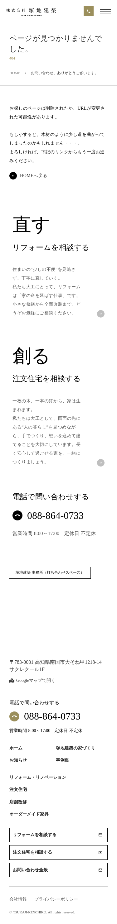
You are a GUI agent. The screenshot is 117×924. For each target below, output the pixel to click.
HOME (14, 73)
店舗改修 (18, 802)
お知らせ (18, 760)
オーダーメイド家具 (29, 814)
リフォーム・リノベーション (37, 777)
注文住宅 (18, 789)
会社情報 (18, 899)
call (88, 11)
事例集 (62, 760)
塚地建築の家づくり (75, 748)
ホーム (15, 748)
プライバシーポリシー (56, 899)
